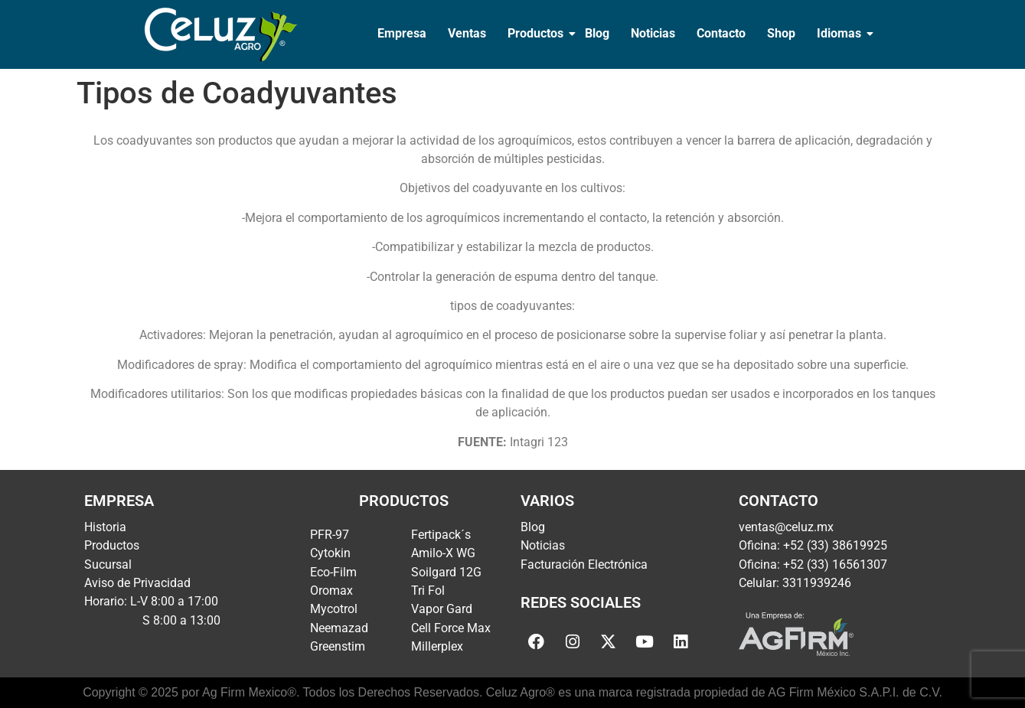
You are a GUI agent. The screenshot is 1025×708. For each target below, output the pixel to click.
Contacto (721, 33)
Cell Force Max (451, 628)
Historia (105, 527)
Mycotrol (333, 609)
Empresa (401, 33)
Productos (537, 33)
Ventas (467, 33)
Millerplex (437, 646)
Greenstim (337, 646)
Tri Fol (428, 590)
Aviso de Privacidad (137, 583)
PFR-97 (329, 534)
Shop (781, 33)
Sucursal (108, 564)
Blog (597, 33)
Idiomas (840, 33)
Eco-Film (333, 572)
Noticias (653, 33)
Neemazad (339, 628)
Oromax (331, 590)
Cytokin (330, 553)
